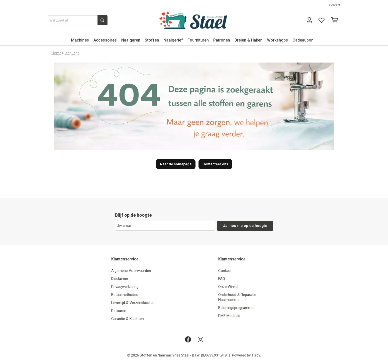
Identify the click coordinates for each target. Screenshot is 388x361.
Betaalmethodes (124, 294)
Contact (334, 5)
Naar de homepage (176, 164)
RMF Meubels (229, 315)
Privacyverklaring (124, 286)
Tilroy (256, 355)
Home (56, 53)
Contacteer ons (215, 164)
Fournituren (198, 40)
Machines (80, 40)
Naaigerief (173, 40)
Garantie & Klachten (127, 318)
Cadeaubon (303, 40)
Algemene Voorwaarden (131, 270)
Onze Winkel (228, 286)
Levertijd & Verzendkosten (132, 302)
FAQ (221, 278)
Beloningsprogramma (236, 307)
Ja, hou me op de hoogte (245, 225)
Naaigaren (130, 40)
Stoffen (152, 40)
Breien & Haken (248, 40)
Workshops (277, 40)
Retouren (118, 310)
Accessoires (105, 40)
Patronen (221, 40)
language (72, 53)
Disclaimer (119, 278)
